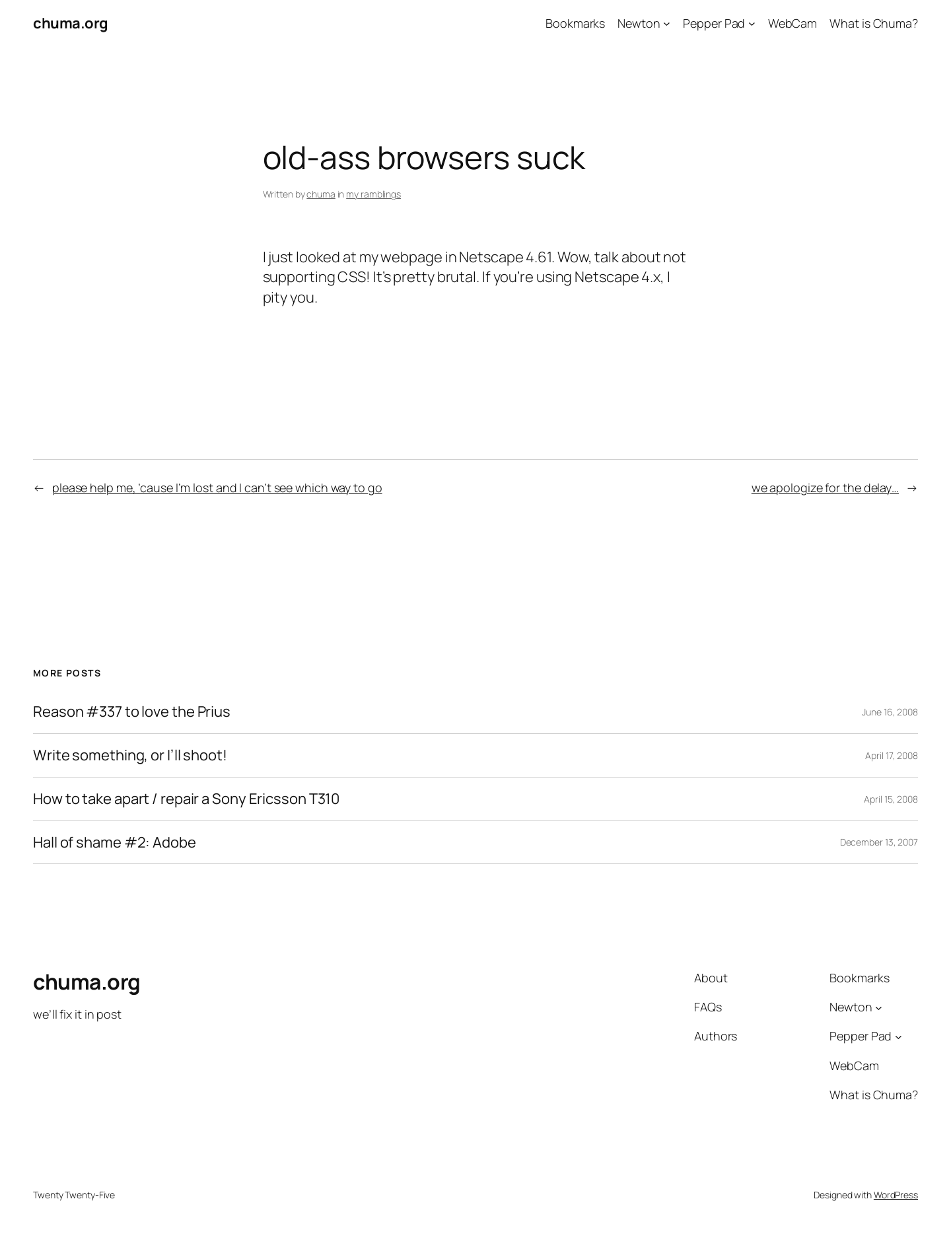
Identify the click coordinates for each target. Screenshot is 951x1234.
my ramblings (373, 194)
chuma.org (70, 23)
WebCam (792, 23)
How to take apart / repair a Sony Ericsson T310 (186, 799)
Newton (638, 23)
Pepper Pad (714, 23)
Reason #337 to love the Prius (131, 712)
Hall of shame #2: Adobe (114, 842)
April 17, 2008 (891, 755)
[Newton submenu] (666, 23)
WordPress (896, 1194)
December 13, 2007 (879, 842)
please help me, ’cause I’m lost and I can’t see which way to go (217, 487)
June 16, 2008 (890, 712)
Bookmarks (575, 23)
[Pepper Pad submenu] (752, 23)
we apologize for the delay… (825, 487)
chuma (320, 194)
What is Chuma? (873, 23)
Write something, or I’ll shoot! (130, 755)
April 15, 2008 (891, 799)
